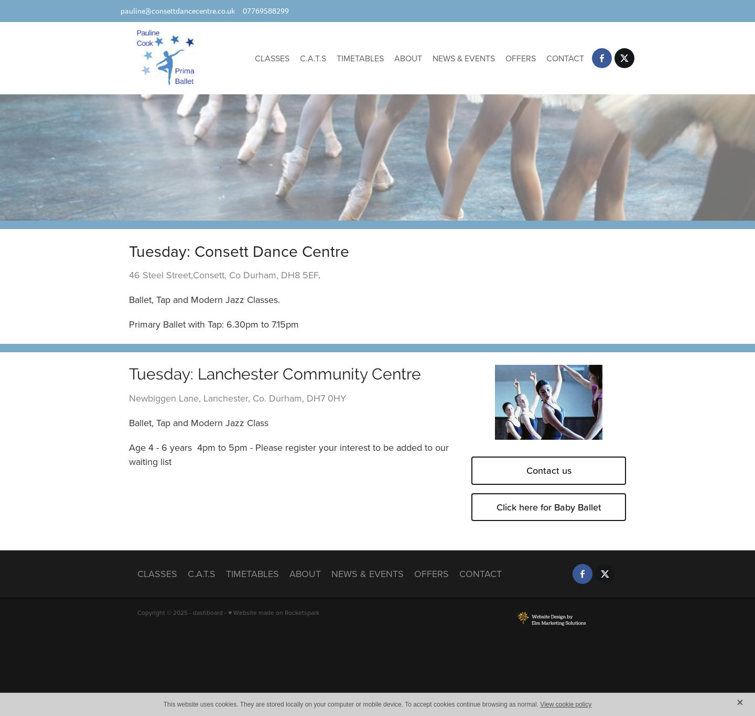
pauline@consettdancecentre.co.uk (178, 11)
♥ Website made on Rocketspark (273, 612)
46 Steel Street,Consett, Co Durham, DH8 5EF (223, 274)
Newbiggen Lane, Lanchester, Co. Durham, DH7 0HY (237, 398)
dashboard (208, 612)
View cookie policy (565, 704)
